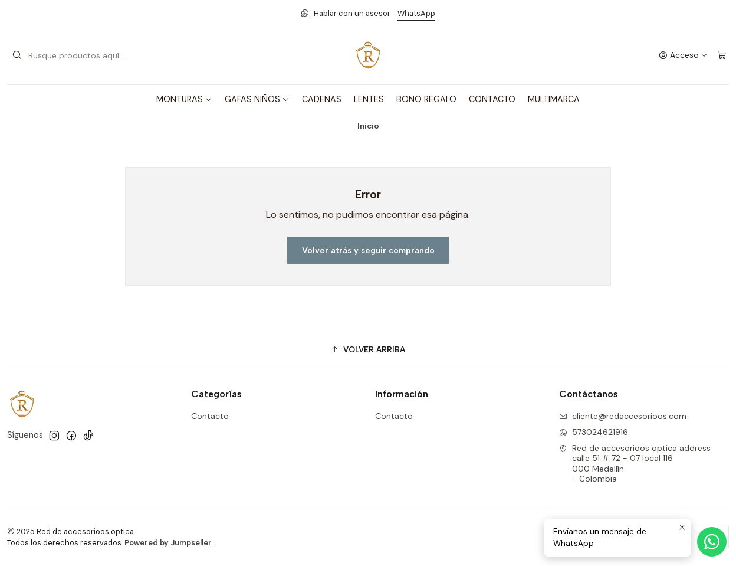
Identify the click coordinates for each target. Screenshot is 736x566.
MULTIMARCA (554, 99)
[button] (368, 349)
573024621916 (593, 432)
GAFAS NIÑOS (257, 99)
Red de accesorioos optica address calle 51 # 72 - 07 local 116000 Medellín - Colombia (635, 464)
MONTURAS (184, 99)
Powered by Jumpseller (168, 543)
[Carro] (722, 55)
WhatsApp (416, 13)
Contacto (210, 416)
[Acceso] (683, 55)
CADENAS (321, 99)
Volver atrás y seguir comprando (368, 250)
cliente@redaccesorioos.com (622, 416)
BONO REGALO (426, 99)
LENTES (369, 99)
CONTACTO (492, 99)
